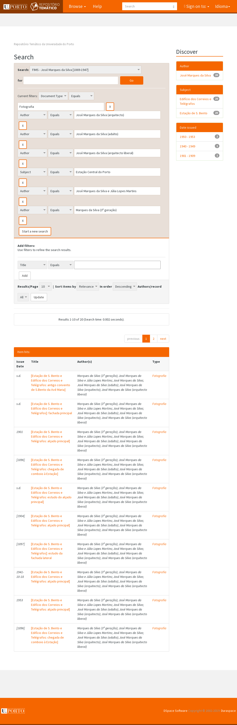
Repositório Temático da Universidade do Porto (44, 44)
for (20, 80)
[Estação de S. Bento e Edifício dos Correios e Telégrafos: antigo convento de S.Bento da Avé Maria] (50, 383)
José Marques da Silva (195, 75)
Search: (23, 70)
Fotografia (159, 376)
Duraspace (228, 711)
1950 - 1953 (187, 137)
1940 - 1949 (187, 146)
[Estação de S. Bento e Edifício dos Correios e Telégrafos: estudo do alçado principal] (51, 495)
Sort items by (65, 286)
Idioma (222, 6)
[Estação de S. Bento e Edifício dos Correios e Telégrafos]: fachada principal (51, 408)
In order (106, 286)
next (163, 339)
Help (97, 6)
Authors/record (150, 286)
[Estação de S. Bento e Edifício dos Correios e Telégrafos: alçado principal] (50, 436)
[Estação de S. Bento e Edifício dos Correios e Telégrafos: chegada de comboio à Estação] (47, 467)
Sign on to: (197, 6)
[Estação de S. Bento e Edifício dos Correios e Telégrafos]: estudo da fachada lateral (46, 551)
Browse (77, 6)
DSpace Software (175, 711)
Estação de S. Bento (193, 113)
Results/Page (28, 286)
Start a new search (35, 231)
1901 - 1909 (187, 156)
